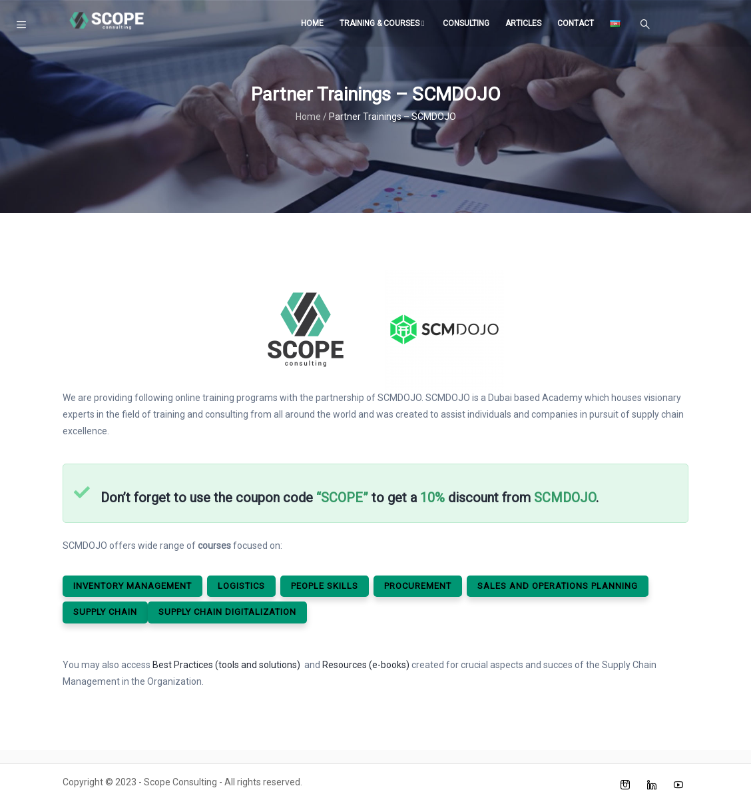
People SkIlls (324, 586)
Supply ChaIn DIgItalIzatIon (227, 612)
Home (312, 23)
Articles (523, 23)
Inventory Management (132, 586)
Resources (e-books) (365, 664)
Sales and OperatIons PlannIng (557, 586)
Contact (575, 23)
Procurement (417, 586)
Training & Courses (383, 23)
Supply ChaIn (105, 612)
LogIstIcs (241, 586)
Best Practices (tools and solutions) (226, 664)
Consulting (466, 23)
